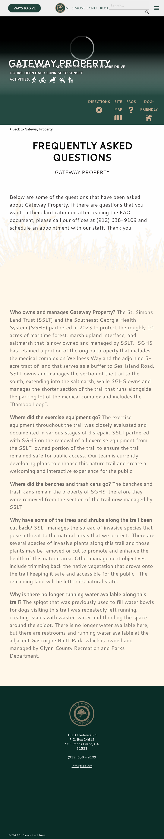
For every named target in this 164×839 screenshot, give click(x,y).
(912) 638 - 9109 (82, 757)
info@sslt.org (82, 766)
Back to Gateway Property (31, 129)
